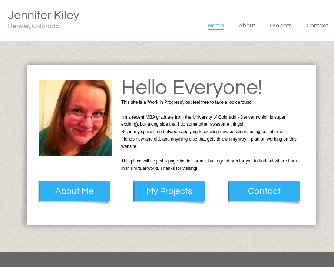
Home (216, 26)
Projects (281, 26)
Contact (317, 26)
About (247, 26)
